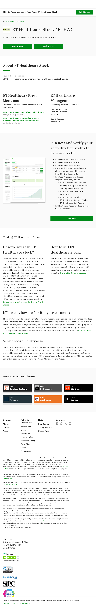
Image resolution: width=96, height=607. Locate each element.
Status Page (43, 431)
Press (5, 431)
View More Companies (15, 21)
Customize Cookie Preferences (16, 603)
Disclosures (26, 427)
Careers (6, 427)
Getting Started (45, 427)
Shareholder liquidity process (73, 273)
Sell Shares (48, 46)
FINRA (6, 479)
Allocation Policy (28, 441)
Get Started (84, 12)
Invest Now (17, 46)
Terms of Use (42, 521)
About (5, 424)
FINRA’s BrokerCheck (10, 485)
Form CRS (25, 444)
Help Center (43, 424)
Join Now (72, 218)
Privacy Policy (27, 437)
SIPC (10, 479)
